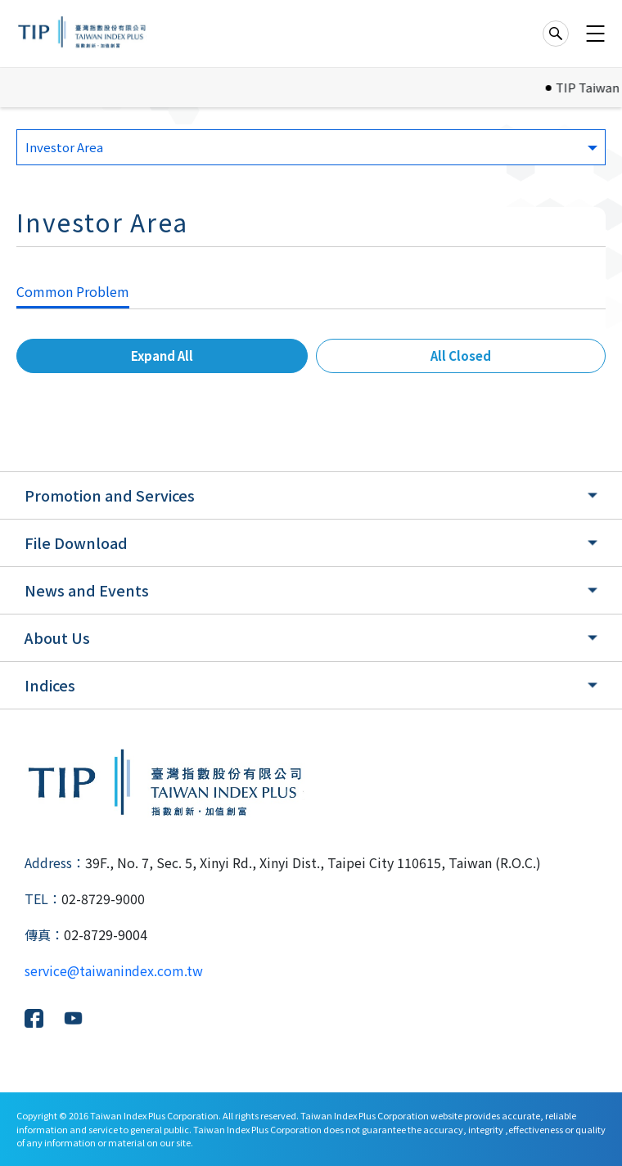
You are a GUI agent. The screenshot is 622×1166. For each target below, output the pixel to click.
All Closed (460, 355)
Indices (50, 685)
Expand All (162, 355)
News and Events (87, 590)
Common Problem (72, 291)
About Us (57, 637)
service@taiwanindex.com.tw (114, 970)
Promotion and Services (110, 495)
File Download (76, 542)
